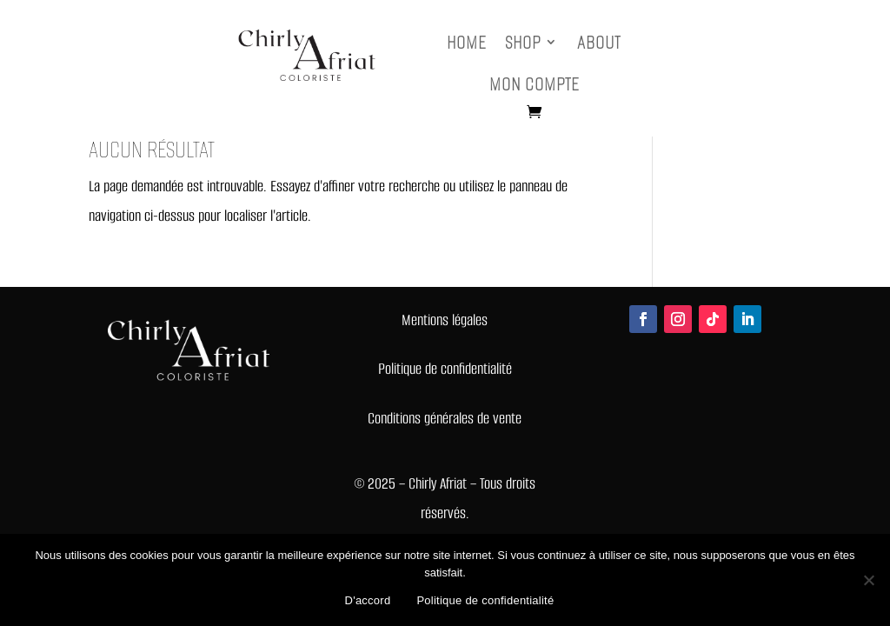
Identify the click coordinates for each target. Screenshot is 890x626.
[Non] (868, 580)
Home (466, 42)
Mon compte (534, 84)
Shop (523, 42)
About (599, 42)
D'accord (368, 600)
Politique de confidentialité (485, 600)
